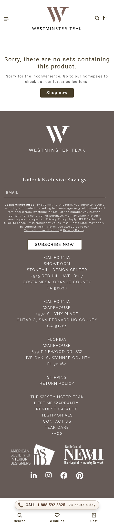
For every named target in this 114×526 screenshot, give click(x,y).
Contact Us (57, 421)
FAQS (57, 433)
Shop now (57, 92)
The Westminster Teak (57, 397)
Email (12, 192)
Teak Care (57, 427)
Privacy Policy (73, 230)
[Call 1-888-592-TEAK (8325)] (57, 505)
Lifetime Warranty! (57, 403)
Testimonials (57, 415)
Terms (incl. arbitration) (41, 230)
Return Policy (57, 383)
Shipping (57, 377)
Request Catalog (57, 409)
